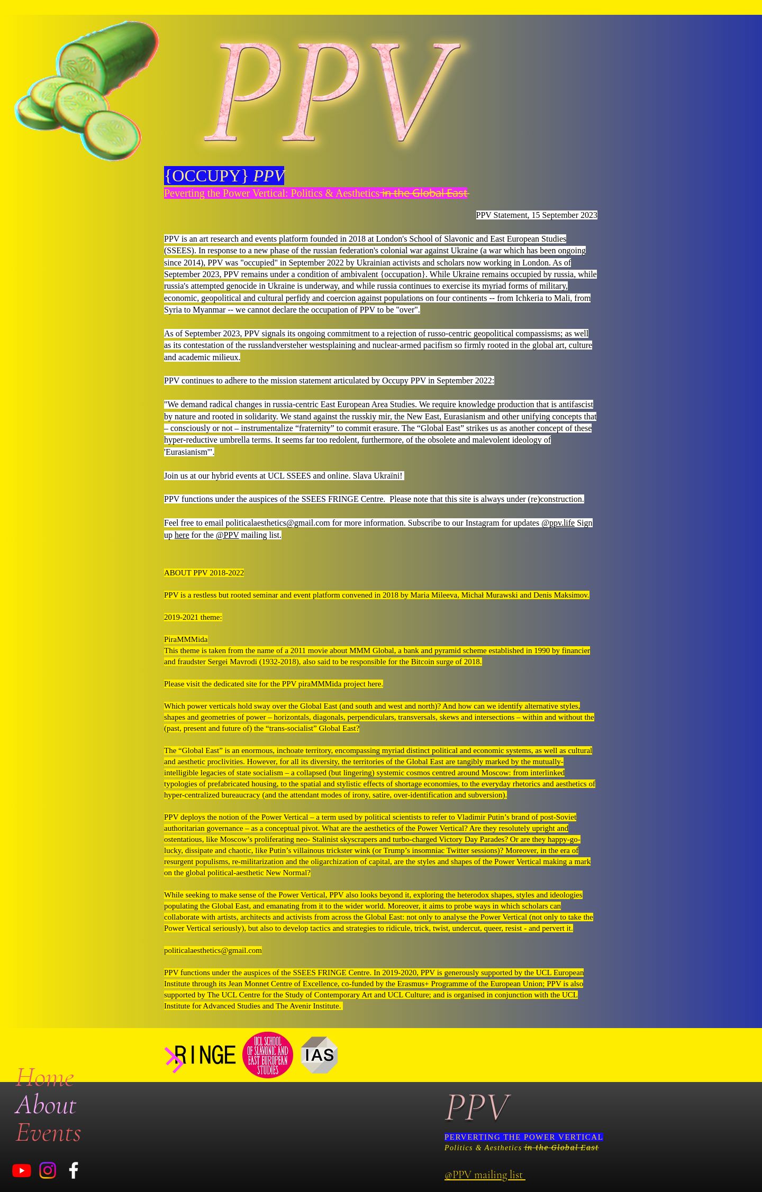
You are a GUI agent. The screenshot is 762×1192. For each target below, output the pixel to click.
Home (44, 1076)
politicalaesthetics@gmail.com (277, 522)
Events (48, 1131)
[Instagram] (48, 1170)
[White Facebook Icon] (73, 1170)
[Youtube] (22, 1170)
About (46, 1104)
